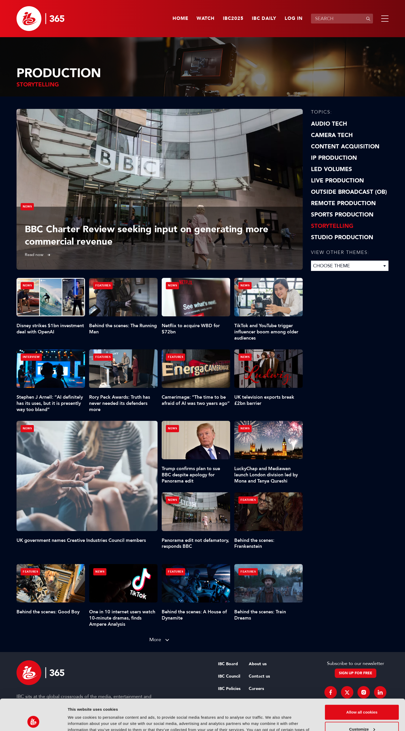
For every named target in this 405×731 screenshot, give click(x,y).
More (155, 639)
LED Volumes (331, 169)
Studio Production (342, 237)
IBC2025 (233, 18)
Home (180, 18)
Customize (362, 699)
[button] (383, 18)
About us (258, 664)
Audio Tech (329, 124)
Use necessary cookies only (362, 716)
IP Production (334, 158)
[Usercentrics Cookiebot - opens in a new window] (33, 721)
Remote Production (343, 203)
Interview (31, 357)
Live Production (337, 180)
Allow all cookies (362, 683)
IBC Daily (264, 18)
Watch (206, 18)
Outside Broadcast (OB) (349, 192)
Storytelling (332, 226)
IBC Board (228, 664)
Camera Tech (332, 135)
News (27, 206)
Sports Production (342, 215)
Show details (80, 721)
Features (103, 285)
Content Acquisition (345, 146)
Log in (294, 18)
